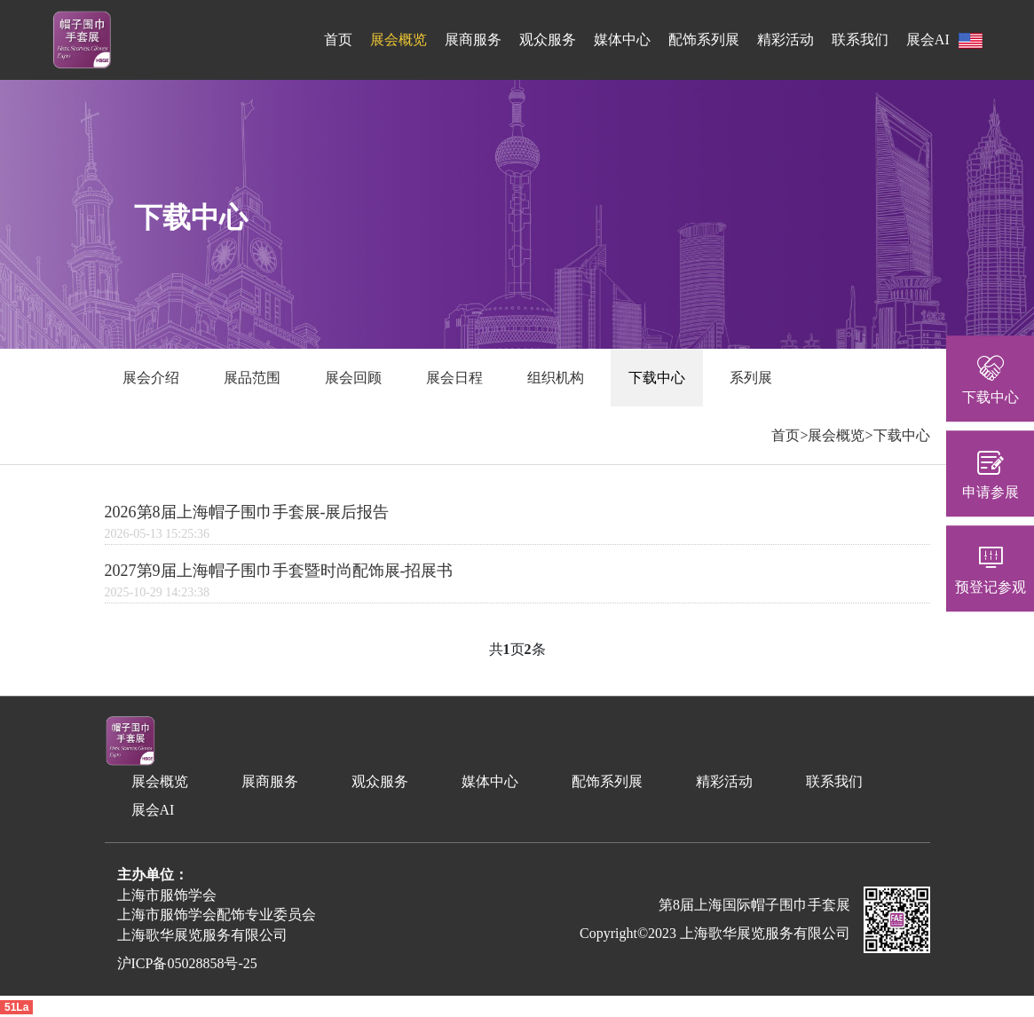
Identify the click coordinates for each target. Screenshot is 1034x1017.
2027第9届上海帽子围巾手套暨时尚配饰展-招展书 (279, 570)
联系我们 (860, 39)
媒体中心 (622, 39)
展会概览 (398, 39)
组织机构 (555, 377)
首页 (338, 39)
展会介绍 (150, 377)
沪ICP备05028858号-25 (187, 963)
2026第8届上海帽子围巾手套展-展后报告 (247, 512)
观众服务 (547, 39)
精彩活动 (785, 39)
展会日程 (454, 377)
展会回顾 (353, 377)
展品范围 (252, 377)
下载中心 (656, 377)
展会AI (928, 39)
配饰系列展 (703, 39)
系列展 (751, 377)
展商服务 (473, 39)
